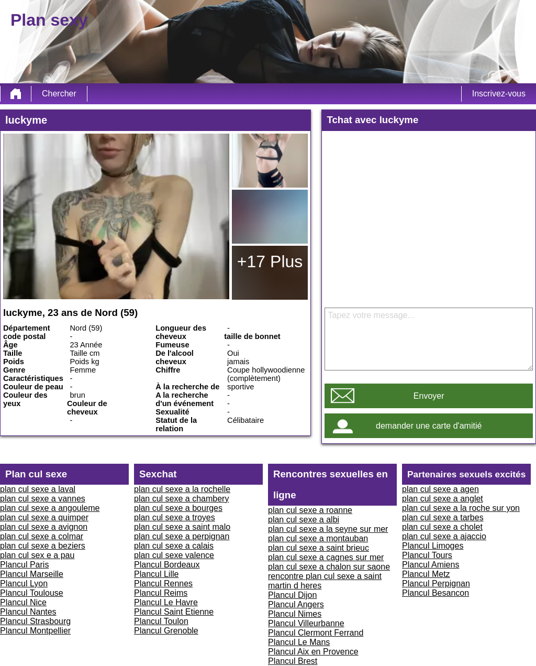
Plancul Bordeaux (166, 564)
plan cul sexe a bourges (178, 508)
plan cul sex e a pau (37, 555)
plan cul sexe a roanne (310, 510)
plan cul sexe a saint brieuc (318, 547)
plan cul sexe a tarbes (443, 517)
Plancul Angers (296, 604)
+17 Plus (270, 261)
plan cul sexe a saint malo (182, 526)
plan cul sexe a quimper (44, 517)
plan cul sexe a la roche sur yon (461, 508)
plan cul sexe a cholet (442, 526)
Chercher (59, 93)
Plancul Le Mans (299, 642)
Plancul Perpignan (436, 583)
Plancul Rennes (163, 583)
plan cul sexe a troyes (174, 517)
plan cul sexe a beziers (42, 545)
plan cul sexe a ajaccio (444, 536)
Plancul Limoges (432, 545)
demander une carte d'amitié (429, 425)
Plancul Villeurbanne (306, 623)
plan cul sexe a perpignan (181, 536)
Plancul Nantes (28, 611)
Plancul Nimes (294, 613)
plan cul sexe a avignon (43, 526)
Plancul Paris (24, 564)
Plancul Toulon (161, 621)
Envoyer (429, 395)
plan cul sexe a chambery (181, 498)
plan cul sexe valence (174, 555)
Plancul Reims (160, 592)
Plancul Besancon (435, 592)
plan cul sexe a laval (37, 489)
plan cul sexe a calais (174, 545)
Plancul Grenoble (166, 630)
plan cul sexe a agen (440, 489)
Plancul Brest (292, 661)
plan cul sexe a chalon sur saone (329, 566)
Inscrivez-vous (499, 93)
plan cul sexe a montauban (318, 538)
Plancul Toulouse (31, 592)
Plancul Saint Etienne (174, 611)
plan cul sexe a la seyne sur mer (328, 529)
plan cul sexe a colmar (41, 536)
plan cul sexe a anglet (442, 498)
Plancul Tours (427, 555)
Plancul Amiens (430, 564)
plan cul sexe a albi (303, 519)
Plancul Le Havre (166, 602)
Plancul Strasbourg (35, 621)
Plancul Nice (23, 602)
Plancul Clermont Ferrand (315, 632)
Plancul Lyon (24, 583)
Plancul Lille (156, 574)
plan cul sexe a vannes (42, 498)
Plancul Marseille (31, 574)
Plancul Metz (426, 574)
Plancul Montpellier (35, 630)
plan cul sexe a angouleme (49, 508)
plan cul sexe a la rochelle (182, 489)
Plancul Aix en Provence (313, 651)
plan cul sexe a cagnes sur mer (326, 557)
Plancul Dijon (292, 595)
